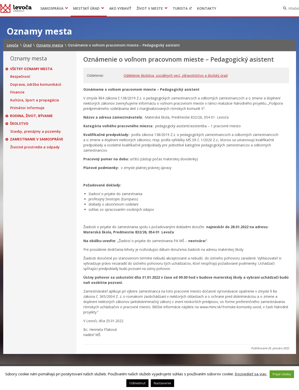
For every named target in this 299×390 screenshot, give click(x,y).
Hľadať (293, 8)
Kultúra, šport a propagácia (34, 100)
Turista (180, 8)
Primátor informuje (27, 108)
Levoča (16, 8)
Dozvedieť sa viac (251, 373)
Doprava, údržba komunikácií (35, 84)
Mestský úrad (86, 8)
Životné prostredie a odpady (35, 147)
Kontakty (206, 8)
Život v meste (150, 8)
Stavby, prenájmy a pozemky (35, 131)
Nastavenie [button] (162, 383)
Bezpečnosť (20, 76)
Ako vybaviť (120, 8)
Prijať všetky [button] (282, 374)
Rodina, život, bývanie (31, 116)
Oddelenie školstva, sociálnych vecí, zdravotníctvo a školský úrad (176, 75)
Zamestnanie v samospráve (36, 139)
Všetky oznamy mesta (31, 69)
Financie (17, 92)
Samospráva (51, 8)
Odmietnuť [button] (137, 383)
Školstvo (19, 123)
